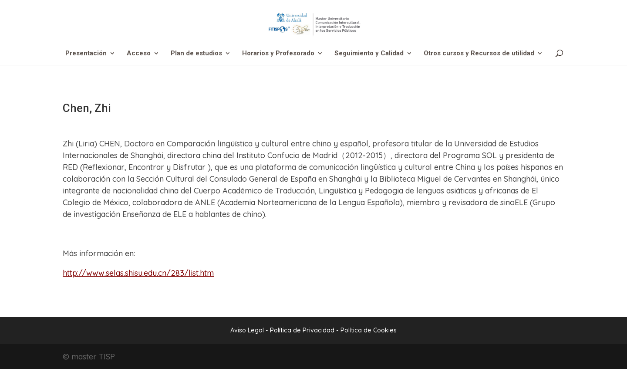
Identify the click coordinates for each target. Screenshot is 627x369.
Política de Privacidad (303, 330)
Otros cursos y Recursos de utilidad (479, 53)
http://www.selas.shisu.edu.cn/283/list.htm (138, 273)
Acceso (139, 53)
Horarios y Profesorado (278, 53)
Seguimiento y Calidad (369, 53)
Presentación (86, 53)
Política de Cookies (368, 330)
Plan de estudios (196, 53)
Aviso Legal (247, 330)
